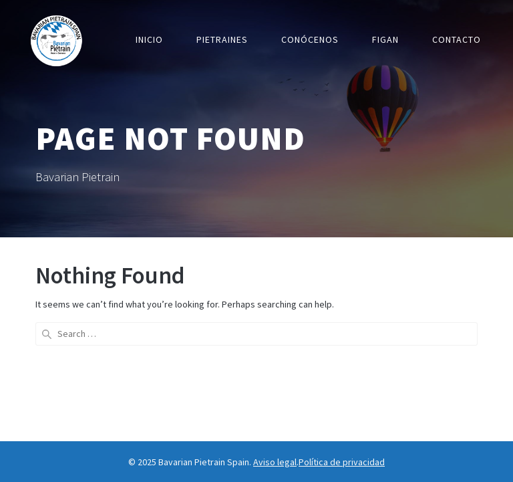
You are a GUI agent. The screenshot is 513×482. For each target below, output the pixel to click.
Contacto (456, 39)
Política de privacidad (342, 462)
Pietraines (222, 39)
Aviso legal (275, 462)
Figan (385, 39)
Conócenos (310, 39)
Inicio (149, 39)
